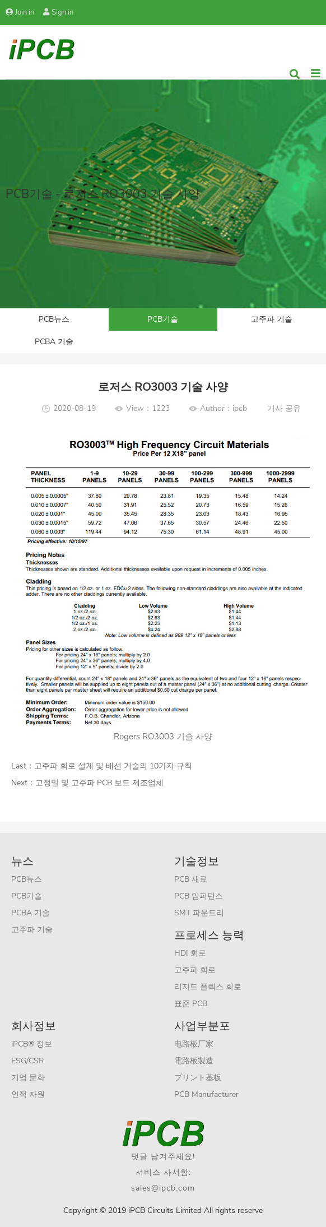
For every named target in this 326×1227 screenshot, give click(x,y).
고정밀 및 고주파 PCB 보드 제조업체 (99, 782)
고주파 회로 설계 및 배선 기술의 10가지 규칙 (113, 766)
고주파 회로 (195, 970)
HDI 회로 (190, 953)
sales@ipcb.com (163, 1188)
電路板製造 (193, 1060)
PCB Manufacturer (206, 1094)
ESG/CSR (27, 1060)
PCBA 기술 (54, 341)
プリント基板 (197, 1077)
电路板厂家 (193, 1044)
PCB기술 (162, 319)
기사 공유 (284, 408)
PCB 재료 (190, 879)
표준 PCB (190, 1003)
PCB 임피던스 (198, 896)
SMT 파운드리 (199, 912)
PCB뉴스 (54, 319)
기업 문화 (28, 1077)
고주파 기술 (271, 319)
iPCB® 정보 (31, 1044)
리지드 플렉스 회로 (207, 986)
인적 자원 (28, 1094)
